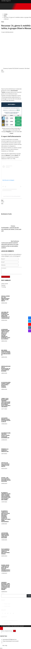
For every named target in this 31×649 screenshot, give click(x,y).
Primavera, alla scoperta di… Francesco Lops (4, 450)
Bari (2, 200)
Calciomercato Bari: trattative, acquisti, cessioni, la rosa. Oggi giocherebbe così (6, 435)
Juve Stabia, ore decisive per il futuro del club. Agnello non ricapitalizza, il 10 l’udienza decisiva (5, 315)
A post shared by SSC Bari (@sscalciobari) (11, 196)
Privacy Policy (7, 603)
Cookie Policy (7, 606)
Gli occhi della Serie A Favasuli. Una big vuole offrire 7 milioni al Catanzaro (5, 385)
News (2, 21)
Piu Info (18, 118)
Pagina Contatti (7, 623)
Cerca (2, 593)
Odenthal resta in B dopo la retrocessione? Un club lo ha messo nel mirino (5, 368)
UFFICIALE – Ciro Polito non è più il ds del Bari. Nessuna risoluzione (6, 479)
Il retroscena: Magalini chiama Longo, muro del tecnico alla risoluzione (5, 535)
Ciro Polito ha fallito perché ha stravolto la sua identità (5, 464)
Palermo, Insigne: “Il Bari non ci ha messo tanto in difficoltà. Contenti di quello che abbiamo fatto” (5, 568)
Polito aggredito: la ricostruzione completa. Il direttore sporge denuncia (5, 551)
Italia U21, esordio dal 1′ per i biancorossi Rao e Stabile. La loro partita (5, 298)
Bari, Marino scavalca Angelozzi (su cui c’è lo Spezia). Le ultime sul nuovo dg (5, 352)
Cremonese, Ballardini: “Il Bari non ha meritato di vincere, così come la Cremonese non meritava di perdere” (5, 586)
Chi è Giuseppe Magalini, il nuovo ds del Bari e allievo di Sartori (5, 419)
